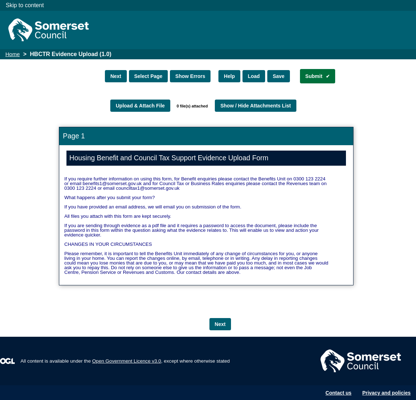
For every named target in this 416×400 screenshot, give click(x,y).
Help (229, 76)
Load (254, 76)
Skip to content (25, 5)
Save (279, 76)
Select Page (148, 76)
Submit (313, 76)
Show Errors (190, 76)
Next (115, 76)
